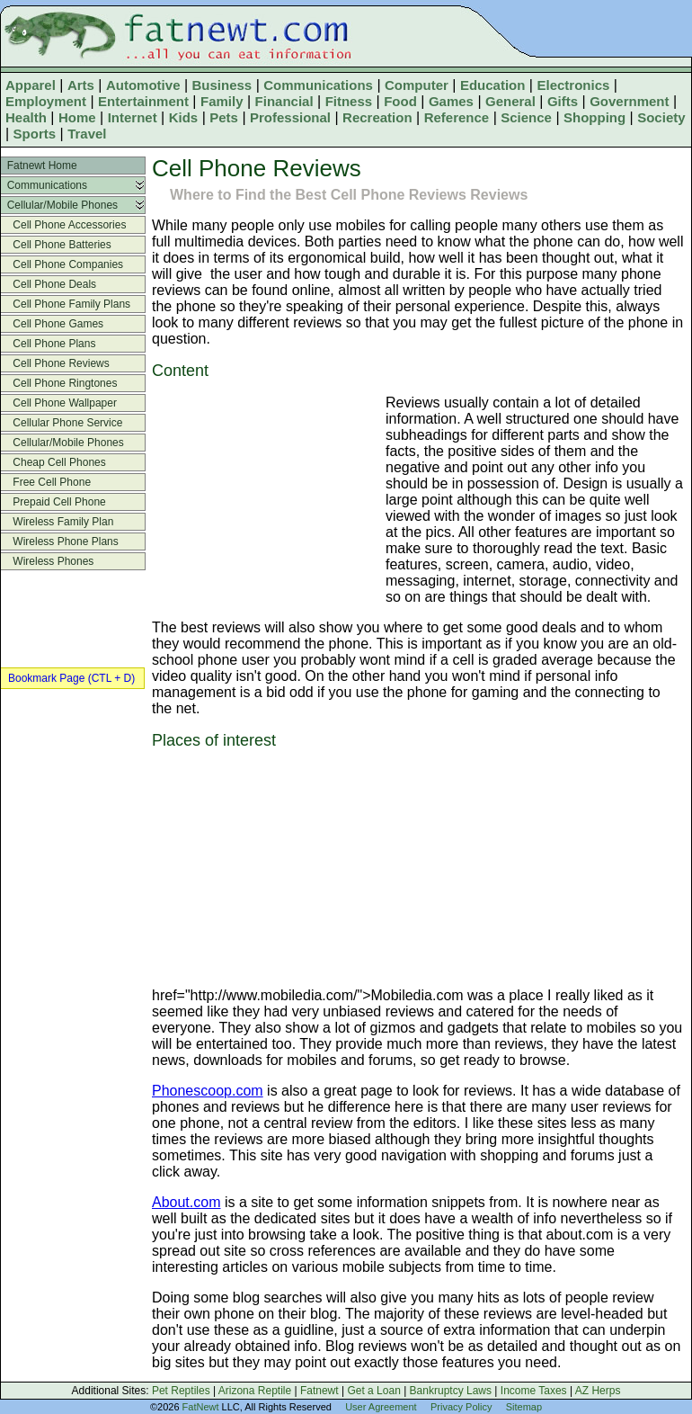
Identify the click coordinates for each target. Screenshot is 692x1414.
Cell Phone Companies (62, 264)
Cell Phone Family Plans (65, 304)
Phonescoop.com (207, 1090)
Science (526, 117)
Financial (284, 101)
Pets (223, 117)
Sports (35, 133)
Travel (86, 133)
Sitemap (524, 1406)
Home (77, 117)
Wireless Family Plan (57, 521)
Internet (132, 117)
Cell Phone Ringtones (59, 383)
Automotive (143, 85)
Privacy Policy (461, 1406)
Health (26, 117)
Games (451, 101)
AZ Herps (598, 1390)
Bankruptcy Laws (451, 1390)
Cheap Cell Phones (53, 462)
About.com (186, 1202)
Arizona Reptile (254, 1390)
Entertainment (143, 101)
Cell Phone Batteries (56, 244)
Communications (318, 85)
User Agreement (380, 1406)
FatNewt (200, 1406)
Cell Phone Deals (48, 284)
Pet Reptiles (181, 1390)
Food (400, 101)
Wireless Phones (47, 561)
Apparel (30, 85)
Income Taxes (534, 1390)
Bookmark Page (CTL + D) (71, 678)
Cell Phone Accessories (63, 225)
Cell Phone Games (52, 324)
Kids (184, 117)
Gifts (562, 101)
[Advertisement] (264, 501)
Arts (80, 85)
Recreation (377, 117)
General (510, 101)
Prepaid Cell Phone (53, 502)
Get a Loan (373, 1390)
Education (493, 85)
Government (629, 101)
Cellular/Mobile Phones (59, 205)
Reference (457, 117)
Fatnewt (319, 1390)
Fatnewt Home (39, 165)
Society (661, 117)
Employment (45, 101)
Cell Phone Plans (48, 343)
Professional (290, 117)
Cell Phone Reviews (55, 363)
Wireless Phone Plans (60, 541)
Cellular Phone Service (61, 422)
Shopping (594, 117)
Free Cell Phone (46, 482)
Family (222, 101)
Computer (416, 85)
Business (222, 85)
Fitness (349, 101)
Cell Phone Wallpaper (59, 403)
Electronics (573, 85)
